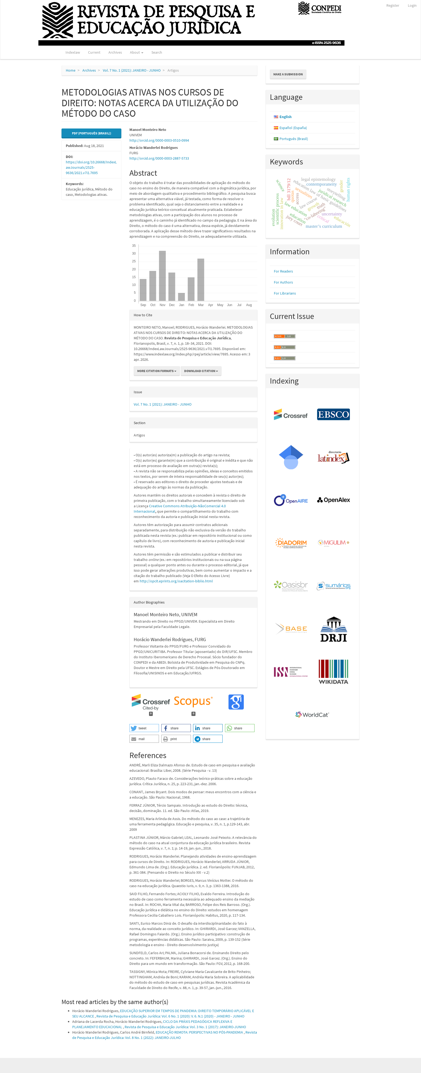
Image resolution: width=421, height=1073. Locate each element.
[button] (144, 728)
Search (156, 52)
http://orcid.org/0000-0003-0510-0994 (159, 140)
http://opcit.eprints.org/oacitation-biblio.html (176, 581)
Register (392, 5)
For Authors (283, 282)
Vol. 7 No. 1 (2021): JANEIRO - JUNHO (132, 70)
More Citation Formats (156, 371)
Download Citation (201, 371)
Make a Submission (288, 74)
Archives (115, 52)
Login (412, 5)
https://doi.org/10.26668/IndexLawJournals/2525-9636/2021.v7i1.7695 (91, 167)
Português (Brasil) (294, 138)
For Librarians (285, 293)
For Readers (283, 271)
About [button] (136, 52)
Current (94, 52)
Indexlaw (73, 52)
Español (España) (293, 127)
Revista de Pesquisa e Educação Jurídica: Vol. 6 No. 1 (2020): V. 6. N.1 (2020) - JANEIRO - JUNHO (170, 1016)
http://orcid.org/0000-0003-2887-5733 (159, 158)
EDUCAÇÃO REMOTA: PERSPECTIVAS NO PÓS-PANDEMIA (200, 1032)
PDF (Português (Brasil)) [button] (91, 133)
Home (70, 70)
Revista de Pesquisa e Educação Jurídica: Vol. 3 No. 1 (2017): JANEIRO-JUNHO (185, 1026)
